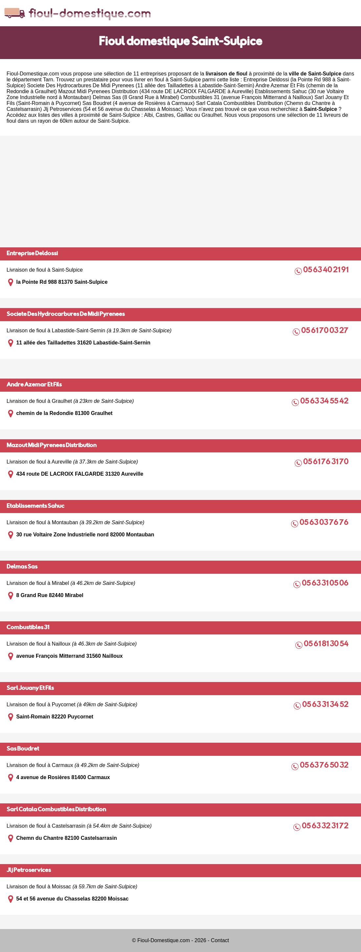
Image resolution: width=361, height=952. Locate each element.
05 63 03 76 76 (325, 523)
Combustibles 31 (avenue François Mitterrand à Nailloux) (246, 97)
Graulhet (212, 115)
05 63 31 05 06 (326, 583)
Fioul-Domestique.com (33, 73)
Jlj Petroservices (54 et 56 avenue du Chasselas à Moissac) (112, 109)
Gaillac (185, 115)
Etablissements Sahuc (35, 506)
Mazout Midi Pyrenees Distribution (51, 445)
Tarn (48, 79)
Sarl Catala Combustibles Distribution (56, 810)
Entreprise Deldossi (32, 254)
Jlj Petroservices (29, 870)
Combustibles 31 (28, 628)
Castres (165, 115)
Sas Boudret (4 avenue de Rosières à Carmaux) (138, 103)
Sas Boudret (23, 749)
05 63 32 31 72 (326, 826)
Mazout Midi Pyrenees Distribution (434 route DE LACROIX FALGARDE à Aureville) (155, 91)
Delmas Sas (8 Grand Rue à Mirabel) (136, 97)
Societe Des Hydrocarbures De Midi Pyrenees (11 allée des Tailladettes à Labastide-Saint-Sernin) (140, 85)
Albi (148, 115)
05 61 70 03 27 (325, 331)
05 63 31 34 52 (326, 705)
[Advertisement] (180, 192)
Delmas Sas (22, 567)
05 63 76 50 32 (325, 765)
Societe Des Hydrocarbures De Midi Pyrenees (66, 314)
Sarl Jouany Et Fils (30, 688)
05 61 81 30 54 (327, 644)
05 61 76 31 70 (326, 462)
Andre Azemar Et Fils (34, 385)
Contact (220, 940)
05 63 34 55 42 (325, 401)
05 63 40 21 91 (326, 270)
